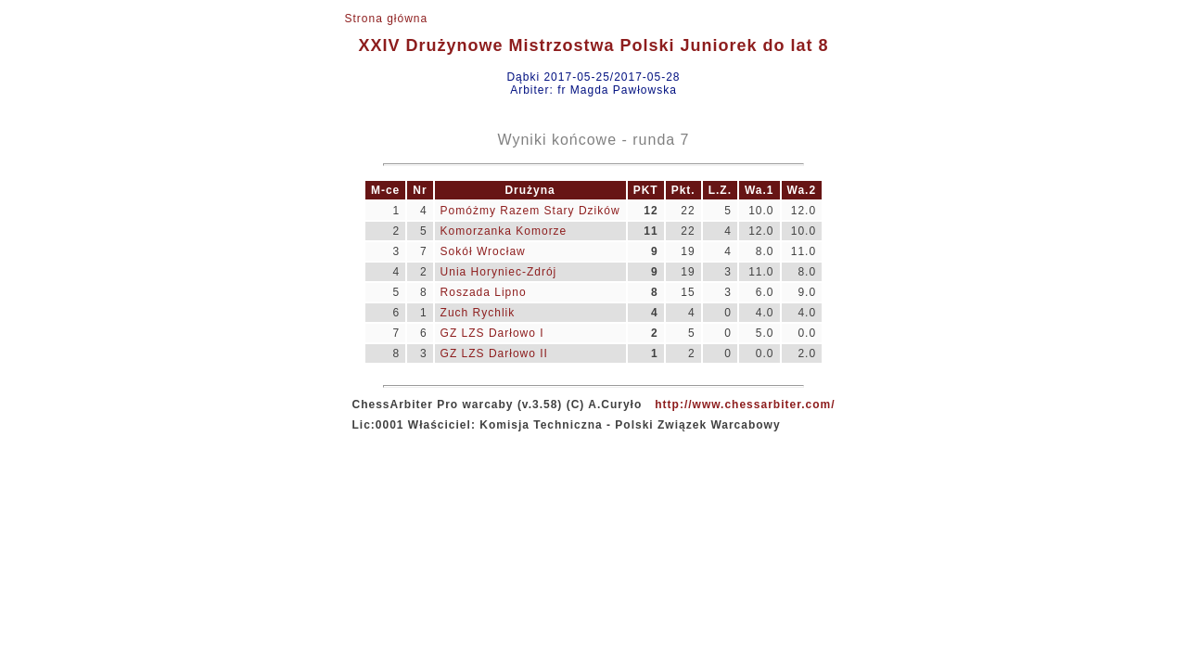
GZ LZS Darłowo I (492, 333)
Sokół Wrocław (483, 251)
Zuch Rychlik (478, 312)
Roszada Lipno (483, 292)
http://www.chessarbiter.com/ (745, 404)
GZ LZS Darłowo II (494, 353)
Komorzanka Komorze (504, 231)
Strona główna (386, 18)
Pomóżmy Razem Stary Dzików (530, 210)
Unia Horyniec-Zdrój (498, 271)
